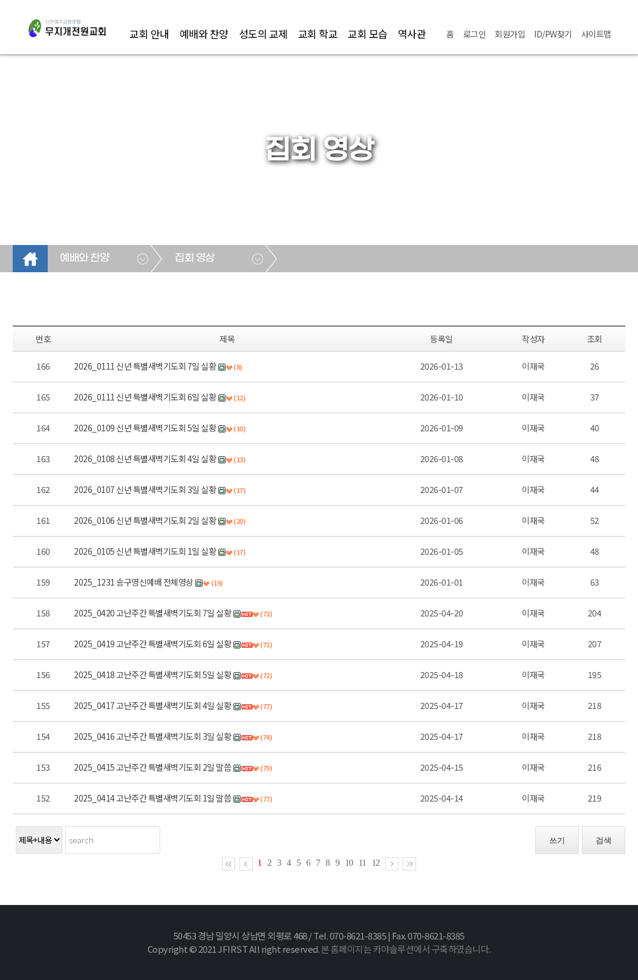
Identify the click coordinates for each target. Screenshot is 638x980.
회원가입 (510, 33)
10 (349, 862)
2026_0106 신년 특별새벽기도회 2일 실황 (145, 520)
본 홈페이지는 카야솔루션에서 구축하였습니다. (405, 948)
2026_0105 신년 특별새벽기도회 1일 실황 (145, 551)
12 (376, 862)
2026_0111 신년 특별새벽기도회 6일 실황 (145, 397)
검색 (603, 840)
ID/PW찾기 (553, 33)
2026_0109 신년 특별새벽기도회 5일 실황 (145, 428)
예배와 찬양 (204, 33)
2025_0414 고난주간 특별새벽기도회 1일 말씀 (152, 798)
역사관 (412, 33)
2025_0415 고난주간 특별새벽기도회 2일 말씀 (152, 767)
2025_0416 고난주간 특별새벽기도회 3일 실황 (152, 736)
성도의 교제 (263, 33)
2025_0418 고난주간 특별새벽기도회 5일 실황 (152, 674)
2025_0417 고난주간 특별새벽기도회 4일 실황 (152, 705)
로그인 (474, 33)
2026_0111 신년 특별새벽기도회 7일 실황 (145, 366)
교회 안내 (149, 33)
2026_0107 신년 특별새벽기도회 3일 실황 (145, 489)
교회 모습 (368, 33)
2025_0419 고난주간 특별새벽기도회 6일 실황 (152, 644)
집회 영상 (195, 258)
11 (362, 862)
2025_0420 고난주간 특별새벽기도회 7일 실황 (152, 613)
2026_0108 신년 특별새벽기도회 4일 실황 (145, 458)
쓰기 (557, 840)
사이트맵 (596, 33)
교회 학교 (318, 33)
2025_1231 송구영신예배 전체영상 (134, 582)
